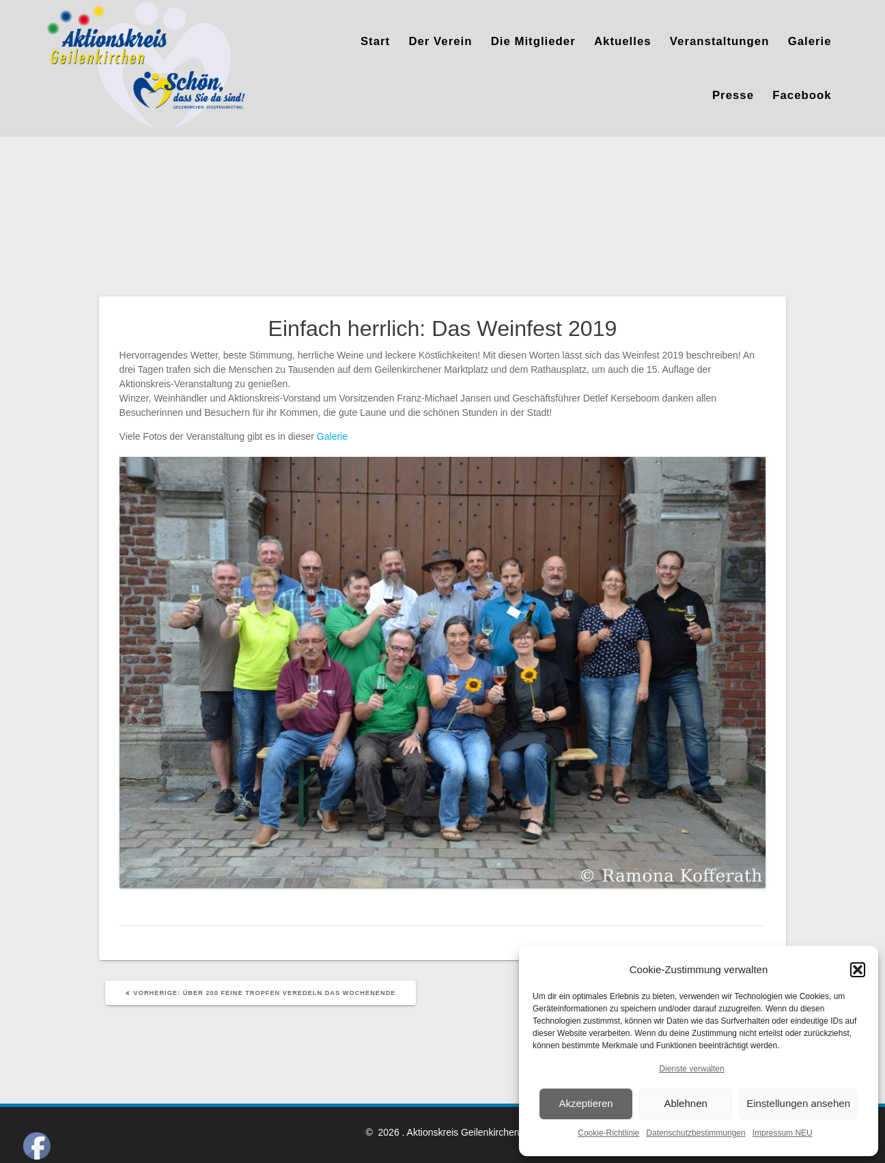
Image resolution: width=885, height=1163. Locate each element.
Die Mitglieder (533, 41)
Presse (733, 95)
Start (375, 41)
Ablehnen (685, 1103)
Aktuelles (622, 41)
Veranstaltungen (720, 41)
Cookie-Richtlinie (608, 1133)
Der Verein (440, 41)
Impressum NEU (783, 1133)
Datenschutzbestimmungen (695, 1133)
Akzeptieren (586, 1103)
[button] (858, 970)
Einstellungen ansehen (798, 1103)
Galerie (810, 41)
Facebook (801, 95)
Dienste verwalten (691, 1069)
